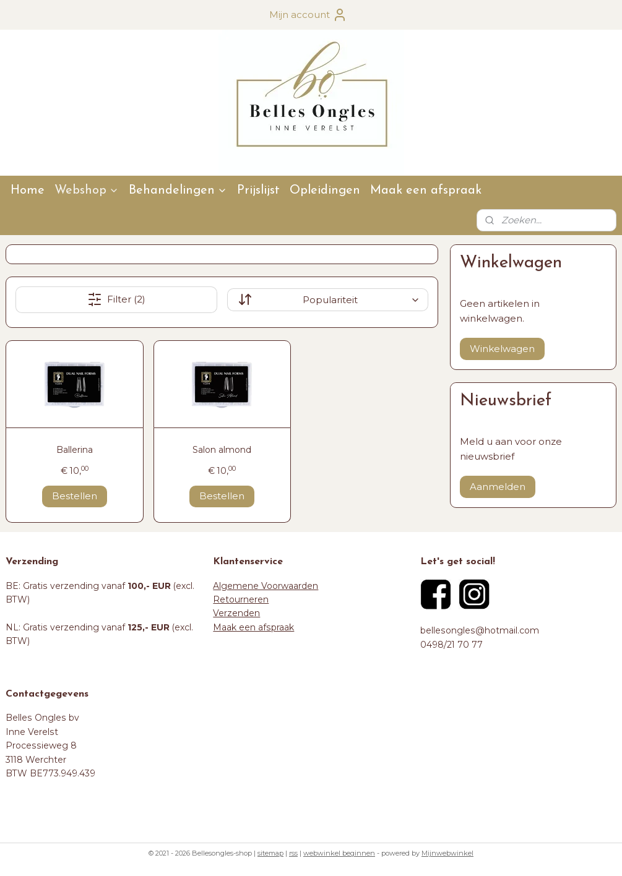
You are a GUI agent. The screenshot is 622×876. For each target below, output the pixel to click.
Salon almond (221, 449)
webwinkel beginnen (339, 853)
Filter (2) (116, 299)
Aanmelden (497, 486)
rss (293, 853)
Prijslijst (258, 190)
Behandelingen (178, 190)
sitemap (270, 853)
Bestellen (74, 496)
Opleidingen (325, 190)
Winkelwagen (502, 348)
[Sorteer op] (328, 300)
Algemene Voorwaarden (265, 585)
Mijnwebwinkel (447, 853)
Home (28, 190)
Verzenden (236, 613)
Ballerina (74, 449)
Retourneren (241, 599)
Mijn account (308, 14)
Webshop (86, 190)
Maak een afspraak (426, 190)
